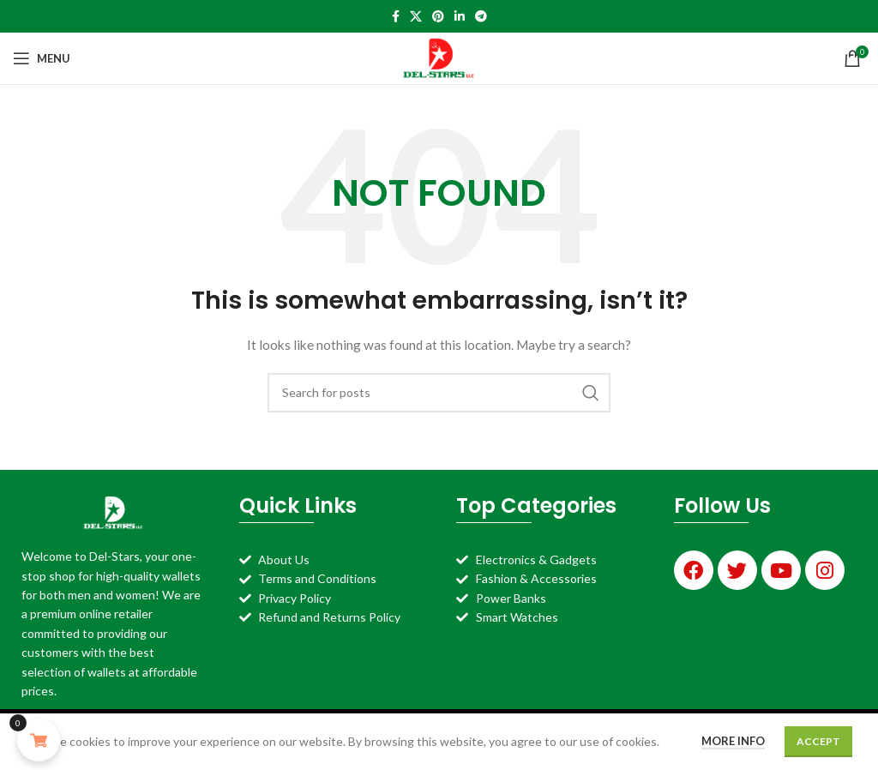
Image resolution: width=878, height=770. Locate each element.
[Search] (439, 392)
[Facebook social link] (396, 16)
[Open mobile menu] (41, 58)
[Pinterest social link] (438, 16)
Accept (818, 741)
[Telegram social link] (481, 16)
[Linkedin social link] (459, 16)
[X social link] (416, 16)
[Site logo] (439, 57)
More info (733, 741)
